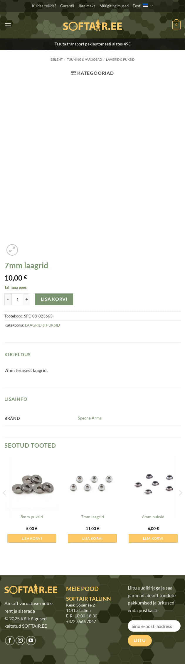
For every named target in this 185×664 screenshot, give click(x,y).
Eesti (143, 6)
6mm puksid (153, 516)
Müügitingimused (114, 6)
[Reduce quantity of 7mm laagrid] (7, 299)
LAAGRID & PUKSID (120, 59)
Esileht (57, 59)
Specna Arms (90, 417)
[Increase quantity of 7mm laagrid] (26, 299)
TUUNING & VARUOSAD (84, 59)
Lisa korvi (54, 299)
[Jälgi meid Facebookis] (10, 641)
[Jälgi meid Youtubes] (31, 641)
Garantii (67, 6)
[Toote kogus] (17, 299)
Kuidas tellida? (44, 6)
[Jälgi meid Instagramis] (20, 641)
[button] (7, 25)
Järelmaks (86, 6)
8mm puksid (32, 516)
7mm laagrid (92, 516)
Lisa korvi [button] (32, 538)
